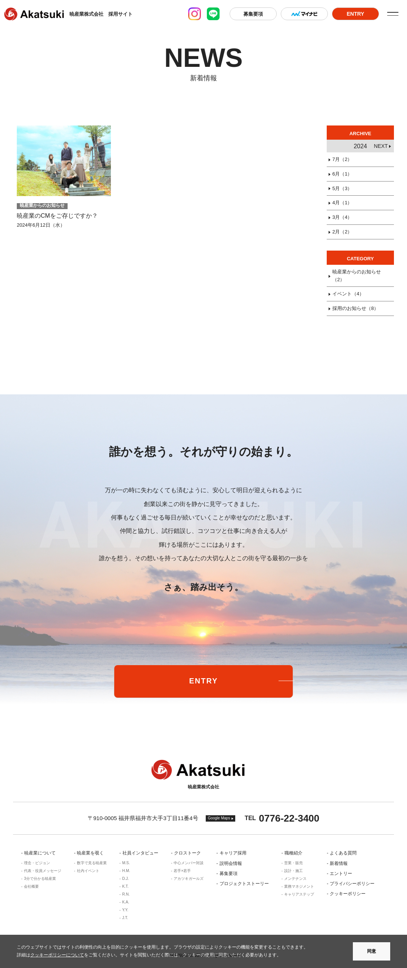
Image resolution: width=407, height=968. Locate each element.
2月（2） (342, 232)
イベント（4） (348, 294)
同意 (371, 951)
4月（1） (342, 202)
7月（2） (342, 159)
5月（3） (342, 188)
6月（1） (342, 174)
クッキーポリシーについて (57, 955)
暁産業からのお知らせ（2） (356, 275)
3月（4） (342, 217)
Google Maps (219, 818)
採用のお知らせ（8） (355, 308)
